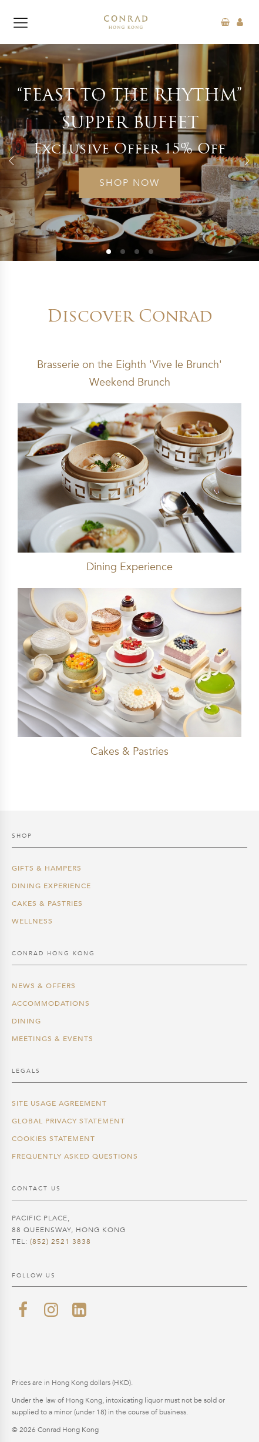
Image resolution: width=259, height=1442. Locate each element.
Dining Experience (51, 886)
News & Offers (44, 986)
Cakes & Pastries (47, 903)
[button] (11, 160)
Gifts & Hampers (47, 868)
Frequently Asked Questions (75, 1156)
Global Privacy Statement (68, 1121)
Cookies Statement (53, 1138)
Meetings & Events (52, 1038)
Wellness (32, 921)
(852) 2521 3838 (60, 1241)
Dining (26, 1021)
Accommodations (51, 1003)
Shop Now (129, 182)
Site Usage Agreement (59, 1103)
